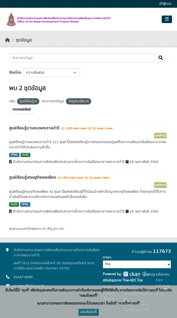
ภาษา (107, 257)
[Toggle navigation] (167, 19)
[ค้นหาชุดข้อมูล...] (81, 57)
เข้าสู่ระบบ (165, 4)
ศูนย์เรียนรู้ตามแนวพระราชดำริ (34, 128)
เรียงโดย (15, 72)
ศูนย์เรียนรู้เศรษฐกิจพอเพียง (33, 177)
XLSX (25, 155)
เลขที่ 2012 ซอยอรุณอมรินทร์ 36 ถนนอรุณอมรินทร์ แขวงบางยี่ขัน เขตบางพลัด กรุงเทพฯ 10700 (54, 266)
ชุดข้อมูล (24, 40)
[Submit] (161, 57)
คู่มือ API (58, 229)
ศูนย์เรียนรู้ (160, 135)
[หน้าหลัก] (7, 40)
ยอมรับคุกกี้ (88, 311)
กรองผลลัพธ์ (21, 109)
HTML (14, 155)
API (44, 229)
